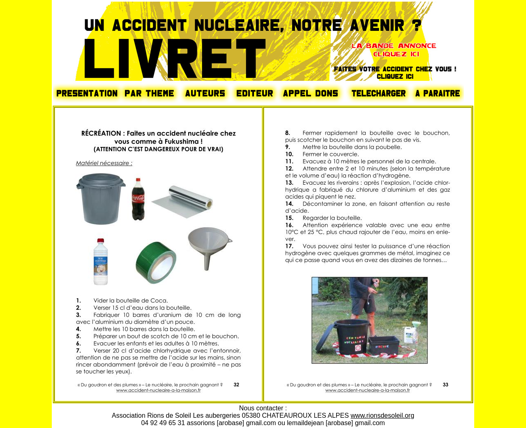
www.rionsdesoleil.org (382, 415)
